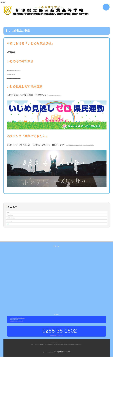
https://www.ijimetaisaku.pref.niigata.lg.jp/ (69, 99)
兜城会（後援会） (16, 240)
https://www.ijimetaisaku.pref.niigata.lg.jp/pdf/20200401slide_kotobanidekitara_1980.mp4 (50, 153)
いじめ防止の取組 (16, 228)
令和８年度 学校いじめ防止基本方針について (29, 71)
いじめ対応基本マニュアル (20, 76)
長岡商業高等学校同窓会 (19, 234)
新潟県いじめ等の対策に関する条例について (29, 81)
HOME (10, 222)
